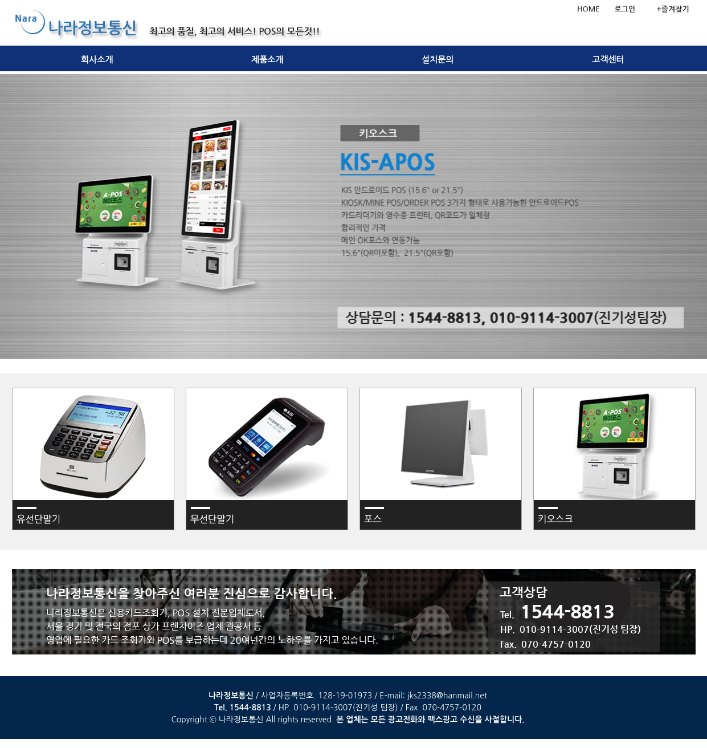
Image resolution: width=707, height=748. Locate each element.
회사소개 (97, 59)
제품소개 (267, 59)
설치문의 (437, 59)
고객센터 (608, 59)
